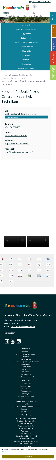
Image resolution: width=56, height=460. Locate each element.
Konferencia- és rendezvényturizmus (26, 406)
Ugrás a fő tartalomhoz (40, 1)
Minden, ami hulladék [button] (26, 68)
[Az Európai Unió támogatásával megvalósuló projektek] (39, 259)
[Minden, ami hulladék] (11, 264)
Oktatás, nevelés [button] (26, 47)
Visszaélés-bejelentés (26, 444)
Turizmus (26, 380)
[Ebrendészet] (39, 270)
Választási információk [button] (26, 438)
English (38, 16)
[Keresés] (21, 13)
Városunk (52, 18)
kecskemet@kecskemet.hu (23, 326)
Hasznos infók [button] (26, 409)
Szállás (26, 404)
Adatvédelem (26, 431)
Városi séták (26, 399)
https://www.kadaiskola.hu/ (17, 143)
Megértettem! (28, 456)
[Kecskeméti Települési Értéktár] (20, 270)
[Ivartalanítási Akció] (11, 281)
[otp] (29, 275)
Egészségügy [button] (26, 38)
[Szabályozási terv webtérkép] (48, 264)
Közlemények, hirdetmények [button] (26, 436)
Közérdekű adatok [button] (26, 428)
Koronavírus (26, 64)
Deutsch (27, 16)
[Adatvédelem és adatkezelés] (20, 259)
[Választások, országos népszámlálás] (39, 264)
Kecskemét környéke (26, 396)
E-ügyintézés (12, 16)
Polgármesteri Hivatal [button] (26, 426)
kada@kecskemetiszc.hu (16, 135)
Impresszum (9, 333)
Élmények (26, 394)
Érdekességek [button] (26, 391)
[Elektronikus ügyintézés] (29, 259)
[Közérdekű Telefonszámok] (11, 259)
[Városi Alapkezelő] (48, 270)
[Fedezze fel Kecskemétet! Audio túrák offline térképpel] (11, 270)
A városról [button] (26, 25)
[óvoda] (20, 275)
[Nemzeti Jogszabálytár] (29, 264)
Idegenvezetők (26, 386)
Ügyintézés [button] (26, 34)
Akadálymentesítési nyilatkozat (26, 441)
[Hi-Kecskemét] (48, 259)
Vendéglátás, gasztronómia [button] (26, 401)
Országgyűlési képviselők (26, 421)
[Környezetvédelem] (11, 275)
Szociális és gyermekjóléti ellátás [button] (26, 42)
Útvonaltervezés (12, 117)
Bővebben (5, 452)
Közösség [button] (26, 55)
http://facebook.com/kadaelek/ (19, 152)
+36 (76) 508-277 (12, 127)
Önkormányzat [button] (26, 423)
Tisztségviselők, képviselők (26, 418)
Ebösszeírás (26, 446)
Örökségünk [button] (26, 389)
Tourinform (26, 384)
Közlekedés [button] (26, 51)
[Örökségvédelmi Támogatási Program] (20, 264)
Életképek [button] (26, 60)
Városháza (26, 415)
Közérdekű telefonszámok (26, 29)
